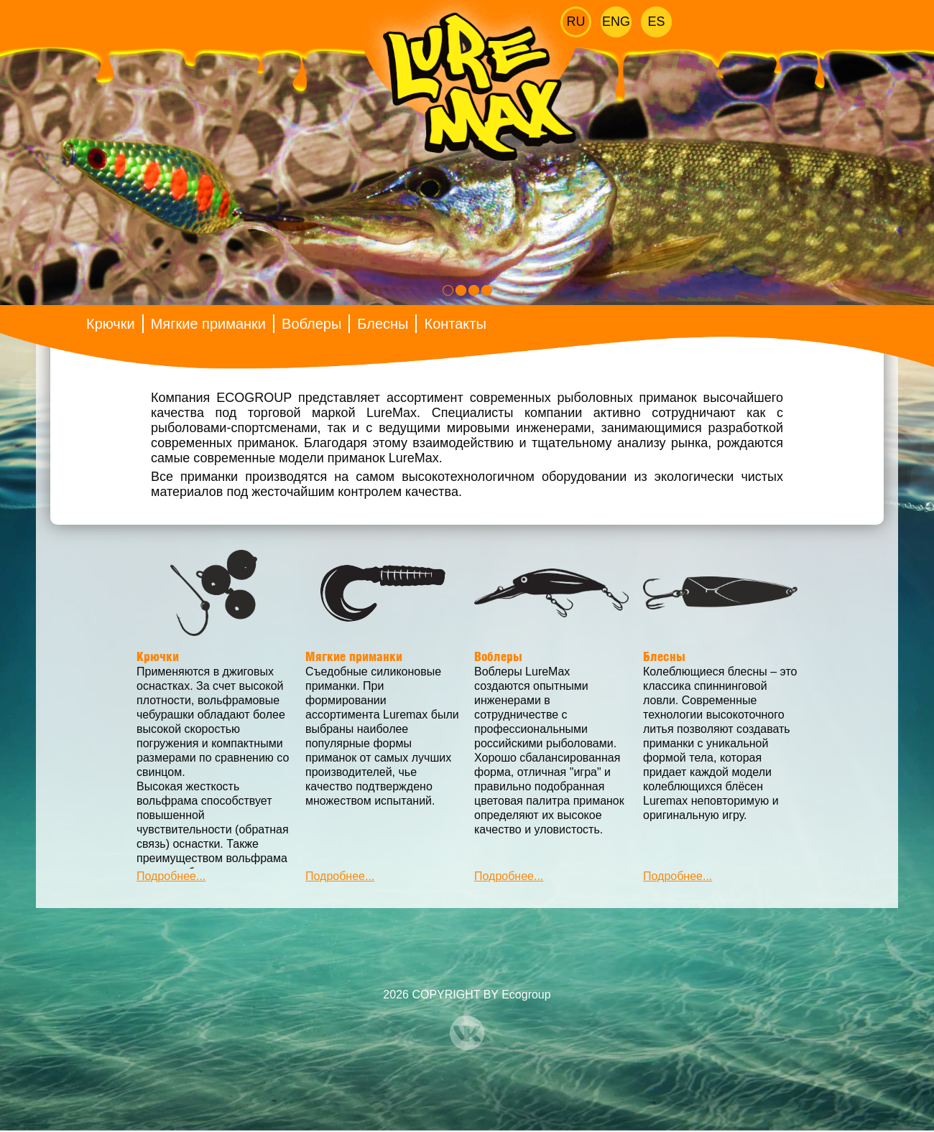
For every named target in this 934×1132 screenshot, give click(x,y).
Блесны (382, 324)
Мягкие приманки (208, 324)
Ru (576, 21)
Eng (616, 21)
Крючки (110, 324)
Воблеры (311, 324)
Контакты (455, 324)
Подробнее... (171, 876)
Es (656, 21)
